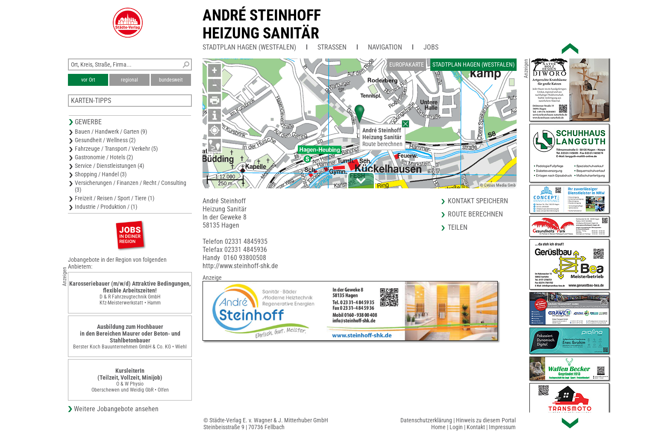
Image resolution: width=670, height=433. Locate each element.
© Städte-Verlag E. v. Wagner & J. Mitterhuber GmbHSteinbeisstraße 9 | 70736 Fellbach (265, 423)
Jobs (430, 47)
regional (129, 80)
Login (456, 427)
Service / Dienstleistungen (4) (109, 165)
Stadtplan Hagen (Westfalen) (249, 47)
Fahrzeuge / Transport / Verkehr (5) (116, 148)
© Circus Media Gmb (498, 185)
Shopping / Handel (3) (100, 174)
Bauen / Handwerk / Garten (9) (111, 131)
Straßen (332, 47)
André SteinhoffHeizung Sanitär (262, 24)
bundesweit (171, 80)
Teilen (457, 227)
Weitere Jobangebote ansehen (116, 409)
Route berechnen (382, 143)
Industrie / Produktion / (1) (106, 206)
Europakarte (406, 64)
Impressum (502, 427)
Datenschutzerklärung (426, 420)
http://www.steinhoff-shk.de (240, 266)
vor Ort (88, 80)
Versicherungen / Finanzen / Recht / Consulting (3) (130, 186)
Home (438, 427)
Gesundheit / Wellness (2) (105, 140)
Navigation (385, 47)
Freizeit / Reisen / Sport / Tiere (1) (114, 198)
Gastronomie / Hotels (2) (104, 157)
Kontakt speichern (478, 201)
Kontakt (476, 427)
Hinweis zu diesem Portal (486, 420)
